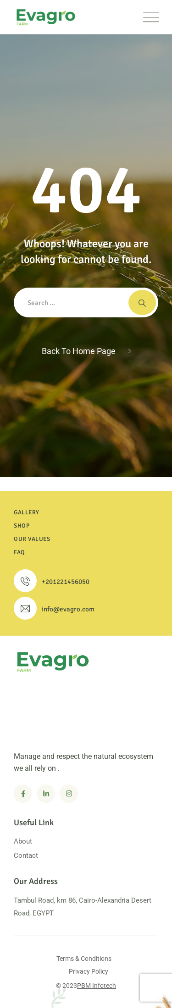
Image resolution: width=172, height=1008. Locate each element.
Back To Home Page (79, 351)
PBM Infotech (96, 985)
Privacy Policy (88, 971)
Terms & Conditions (83, 958)
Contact (26, 855)
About (23, 841)
